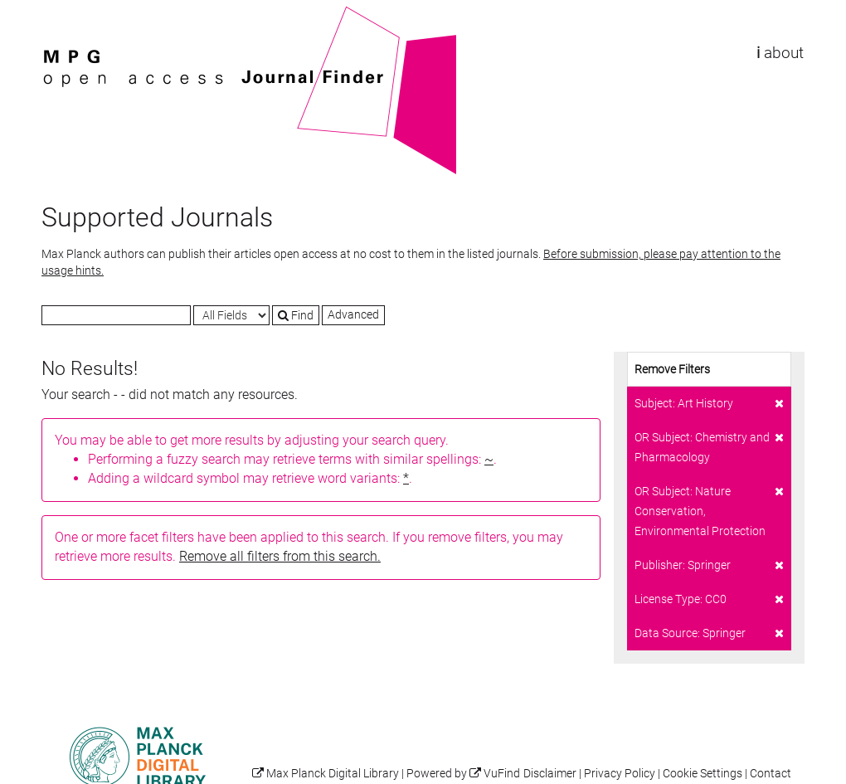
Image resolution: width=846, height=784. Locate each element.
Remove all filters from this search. (280, 556)
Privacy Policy (619, 774)
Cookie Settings (702, 774)
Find (296, 315)
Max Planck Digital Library (332, 774)
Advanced (353, 314)
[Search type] (231, 315)
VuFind (67, 14)
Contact (770, 774)
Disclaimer (549, 774)
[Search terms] (116, 315)
